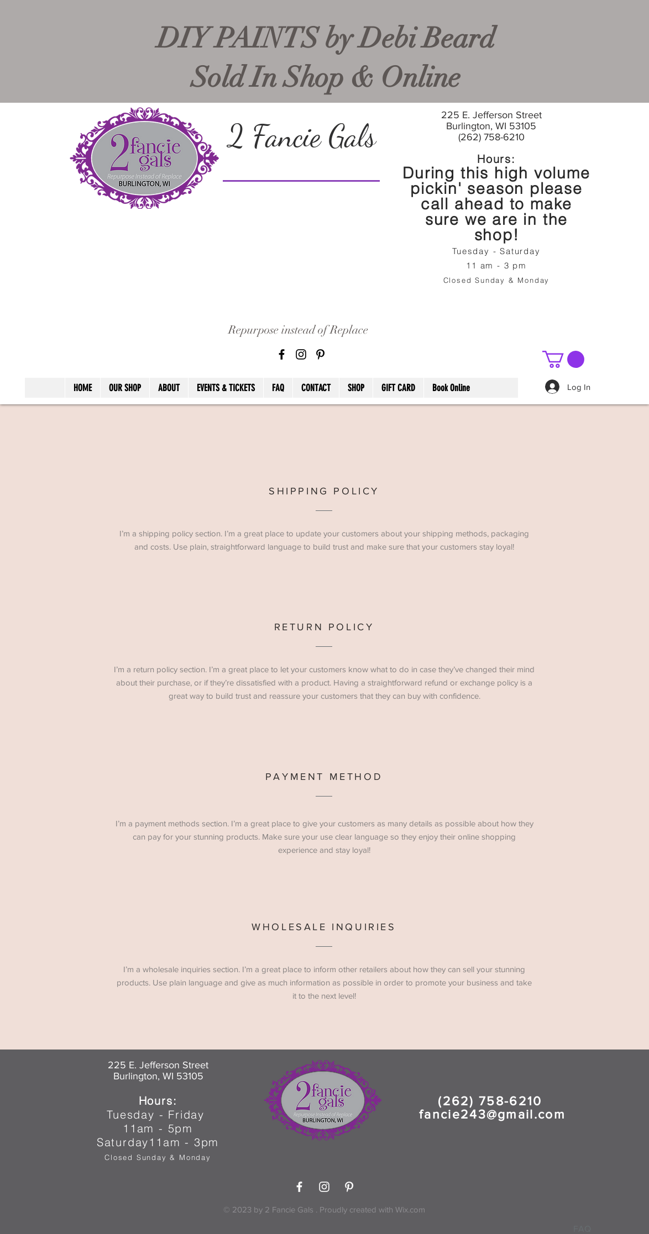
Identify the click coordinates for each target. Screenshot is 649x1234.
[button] (563, 359)
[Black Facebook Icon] (282, 354)
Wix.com (410, 1209)
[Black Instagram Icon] (301, 354)
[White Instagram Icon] (324, 1187)
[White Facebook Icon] (299, 1187)
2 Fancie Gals (301, 136)
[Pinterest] (320, 354)
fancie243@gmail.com (492, 1114)
